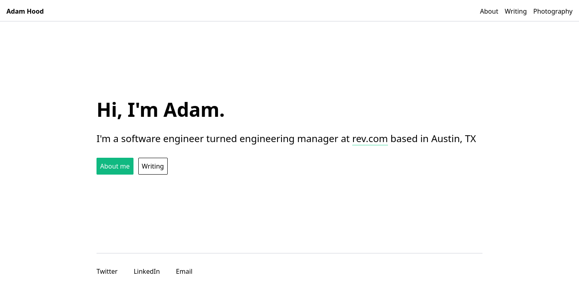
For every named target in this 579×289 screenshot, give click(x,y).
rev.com (370, 138)
